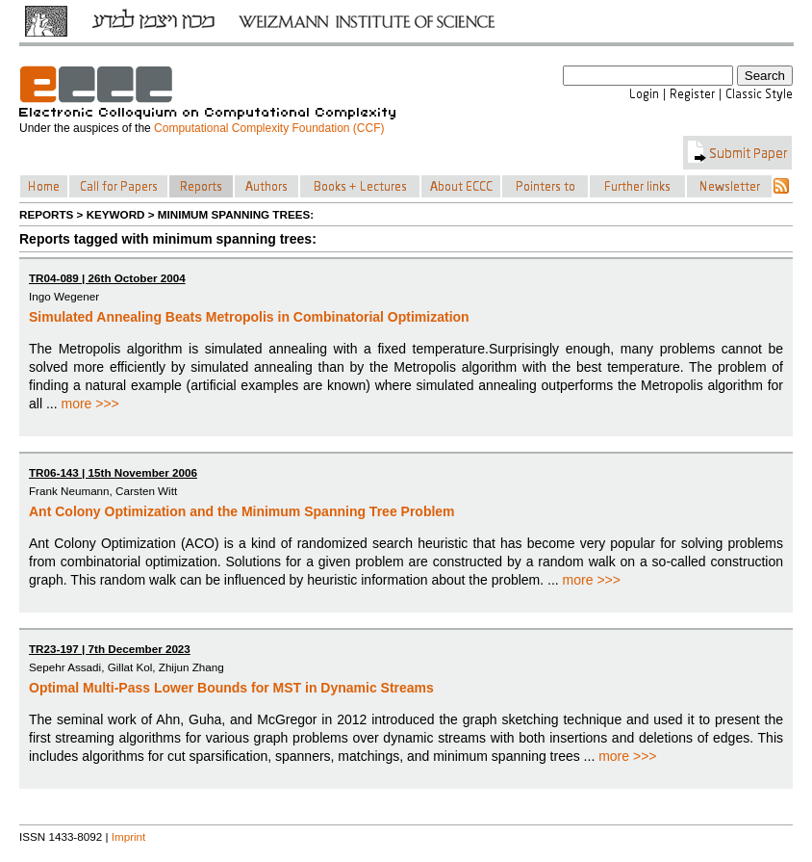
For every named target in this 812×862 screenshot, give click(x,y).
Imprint (129, 836)
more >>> (89, 403)
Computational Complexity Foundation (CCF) (269, 128)
